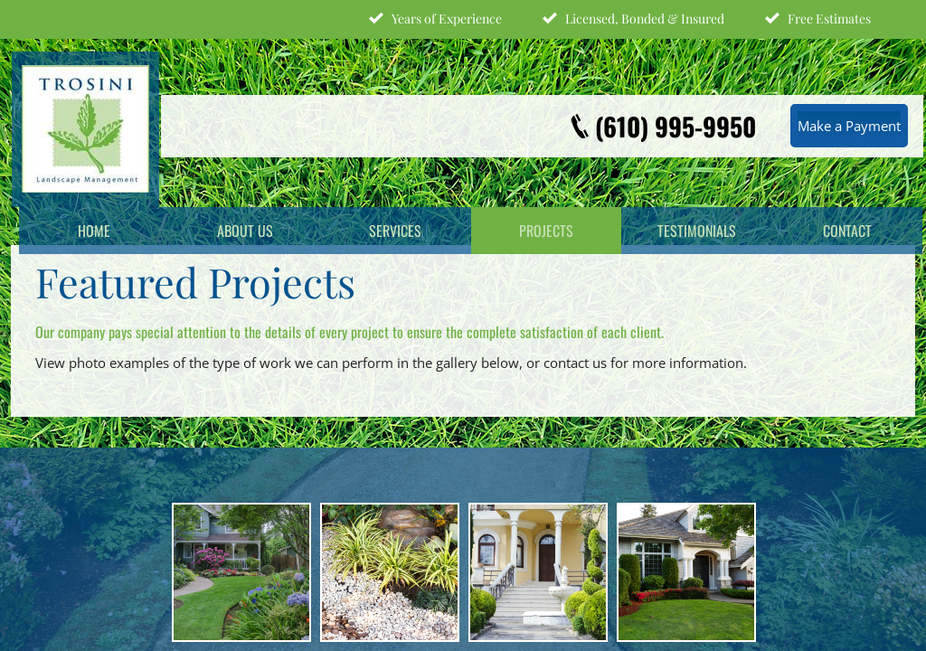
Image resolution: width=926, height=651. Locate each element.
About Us (245, 230)
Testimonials (696, 230)
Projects (546, 230)
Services (395, 230)
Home (94, 230)
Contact (847, 230)
